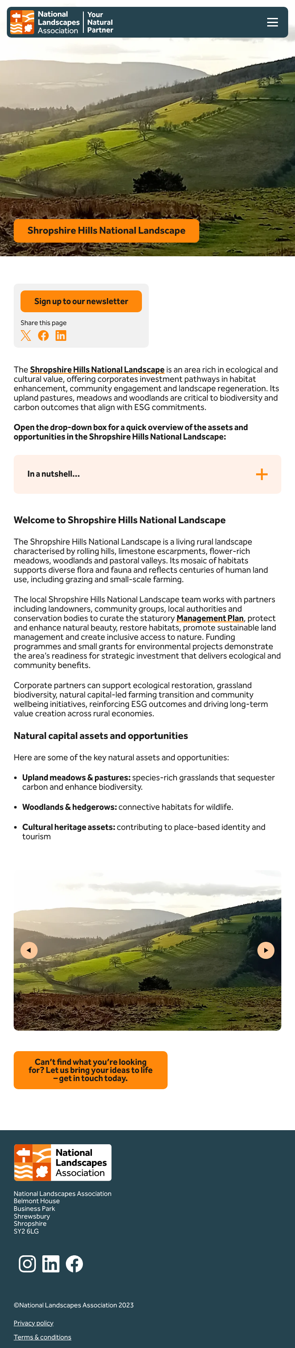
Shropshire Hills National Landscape (97, 369)
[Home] (45, 22)
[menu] (269, 22)
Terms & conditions (42, 1337)
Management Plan (210, 618)
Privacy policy (33, 1323)
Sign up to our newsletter (81, 301)
